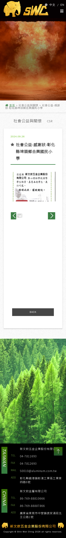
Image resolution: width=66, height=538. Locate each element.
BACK (33, 312)
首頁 (12, 105)
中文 (52, 5)
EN (62, 5)
